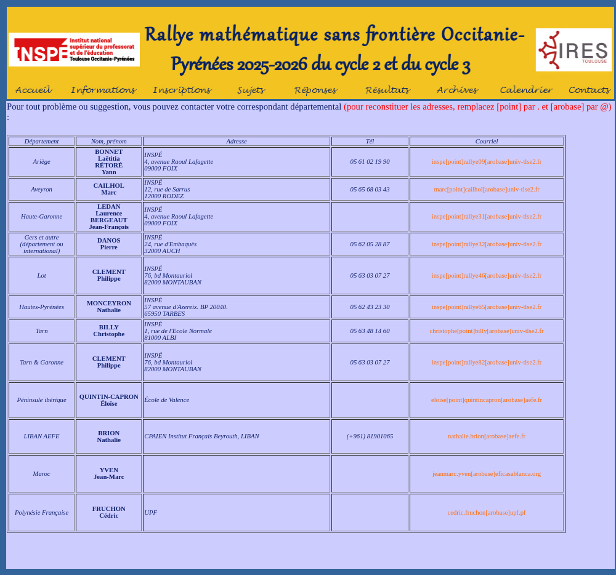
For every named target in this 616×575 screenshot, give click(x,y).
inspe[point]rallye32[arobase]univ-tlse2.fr (486, 244)
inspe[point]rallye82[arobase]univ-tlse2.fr (486, 362)
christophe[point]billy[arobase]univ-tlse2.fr (487, 331)
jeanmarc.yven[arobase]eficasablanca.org (486, 473)
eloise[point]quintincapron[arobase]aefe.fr (486, 399)
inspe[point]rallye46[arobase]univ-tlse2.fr (486, 275)
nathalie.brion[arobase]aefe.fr (486, 436)
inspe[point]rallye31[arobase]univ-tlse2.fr (486, 216)
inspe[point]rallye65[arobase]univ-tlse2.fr (486, 307)
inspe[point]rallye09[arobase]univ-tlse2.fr (486, 161)
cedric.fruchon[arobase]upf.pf (486, 512)
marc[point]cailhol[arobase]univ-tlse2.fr (486, 189)
